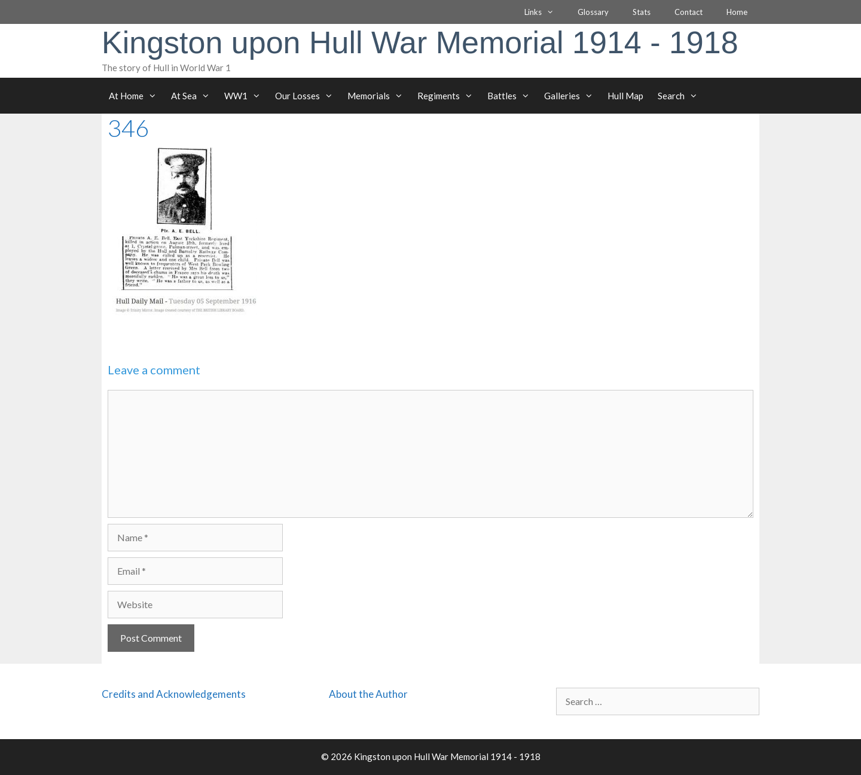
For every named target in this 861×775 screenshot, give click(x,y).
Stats (642, 12)
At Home (136, 96)
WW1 (246, 96)
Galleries (572, 96)
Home (736, 12)
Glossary (593, 12)
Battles (512, 96)
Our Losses (307, 96)
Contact (688, 12)
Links (545, 12)
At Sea (194, 96)
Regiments (448, 96)
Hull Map (625, 95)
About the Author (368, 694)
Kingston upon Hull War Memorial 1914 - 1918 (420, 42)
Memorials (378, 96)
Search (681, 96)
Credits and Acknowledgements (174, 694)
